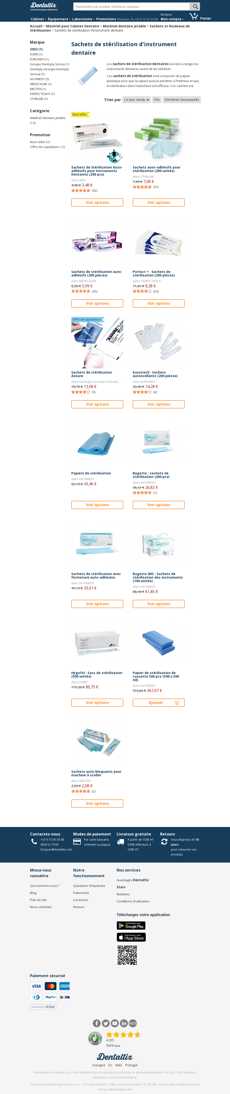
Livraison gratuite (134, 834)
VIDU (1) (36, 49)
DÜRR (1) (36, 54)
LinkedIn (124, 1023)
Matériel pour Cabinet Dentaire (72, 26)
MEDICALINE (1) (41, 84)
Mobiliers (123, 894)
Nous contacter (41, 907)
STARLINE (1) (39, 99)
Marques (123, 19)
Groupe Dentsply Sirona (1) (49, 64)
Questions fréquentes (89, 886)
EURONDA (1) (39, 59)
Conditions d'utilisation (133, 901)
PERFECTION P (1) (42, 94)
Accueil (36, 26)
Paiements (81, 893)
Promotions (106, 19)
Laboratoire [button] (83, 19)
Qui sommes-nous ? (45, 886)
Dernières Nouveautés (182, 99)
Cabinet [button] (39, 19)
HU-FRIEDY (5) (39, 79)
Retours (167, 834)
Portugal (131, 1065)
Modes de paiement (92, 834)
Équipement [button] (59, 19)
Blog (33, 893)
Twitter (106, 1023)
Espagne (99, 1065)
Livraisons (80, 900)
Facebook (97, 1023)
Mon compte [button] (172, 19)
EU (110, 1065)
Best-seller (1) (40, 142)
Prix (157, 99)
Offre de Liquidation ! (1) (47, 147)
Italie (118, 1065)
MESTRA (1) (38, 89)
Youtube (115, 1023)
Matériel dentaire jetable (124, 26)
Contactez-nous (45, 834)
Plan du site (38, 900)
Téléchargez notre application (143, 915)
